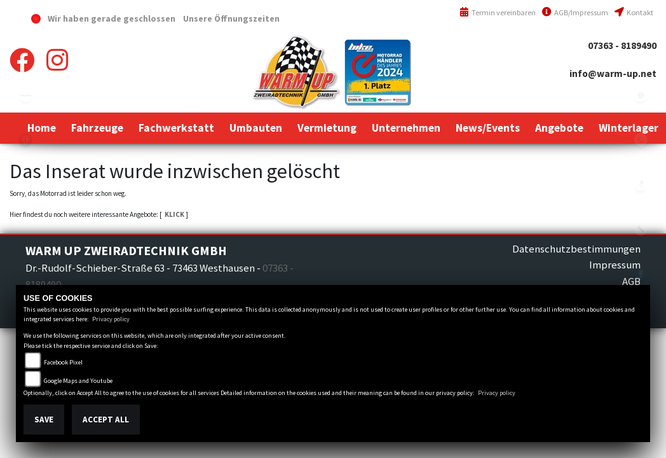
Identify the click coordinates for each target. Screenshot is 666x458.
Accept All (106, 419)
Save (43, 419)
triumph (25, 140)
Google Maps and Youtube (78, 381)
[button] (97, 127)
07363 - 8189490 (622, 45)
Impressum (615, 265)
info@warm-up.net (612, 73)
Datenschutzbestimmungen (576, 249)
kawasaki (25, 95)
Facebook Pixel (63, 362)
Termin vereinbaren (497, 12)
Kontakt (634, 12)
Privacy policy (111, 319)
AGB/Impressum (575, 12)
